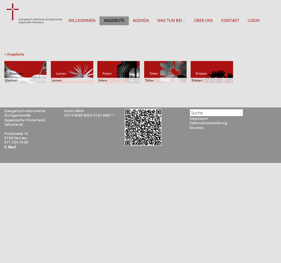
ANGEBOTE (114, 20)
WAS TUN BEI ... (171, 20)
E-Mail (10, 147)
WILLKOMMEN (81, 20)
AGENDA (141, 20)
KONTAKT (230, 20)
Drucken (197, 128)
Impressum (199, 119)
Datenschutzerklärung (208, 123)
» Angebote (15, 54)
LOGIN (254, 20)
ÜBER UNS (203, 20)
